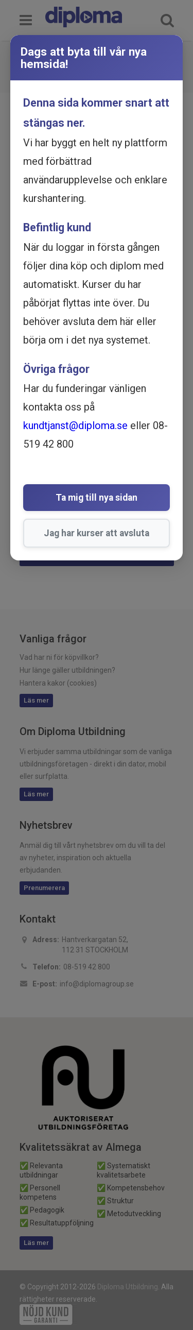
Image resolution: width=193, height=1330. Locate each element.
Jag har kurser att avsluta (96, 533)
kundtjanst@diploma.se (75, 425)
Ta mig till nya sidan (96, 497)
